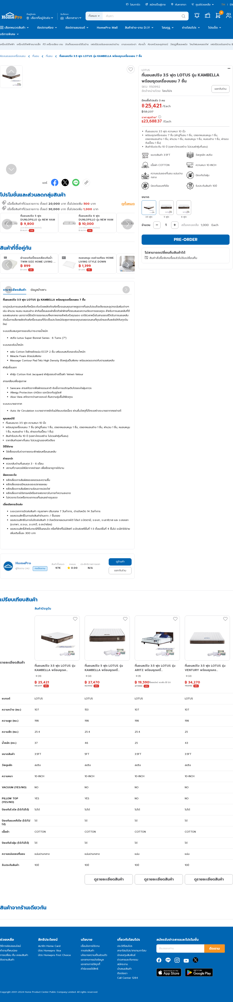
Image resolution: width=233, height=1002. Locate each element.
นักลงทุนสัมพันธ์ (126, 955)
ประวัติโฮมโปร (124, 946)
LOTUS (146, 70)
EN (231, 5)
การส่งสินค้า (87, 951)
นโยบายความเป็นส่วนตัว (94, 955)
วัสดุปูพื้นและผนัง (178, 44)
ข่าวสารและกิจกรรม (127, 960)
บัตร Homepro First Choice (54, 955)
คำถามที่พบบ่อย (8, 951)
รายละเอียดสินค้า (14, 290)
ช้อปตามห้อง (45, 27)
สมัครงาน (122, 964)
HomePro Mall (107, 27)
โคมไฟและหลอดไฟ (199, 44)
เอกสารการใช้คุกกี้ (90, 964)
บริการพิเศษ (7, 34)
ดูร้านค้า (120, 561)
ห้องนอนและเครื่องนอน (12, 56)
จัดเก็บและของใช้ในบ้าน (77, 44)
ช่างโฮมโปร (189, 27)
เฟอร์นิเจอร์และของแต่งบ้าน (105, 44)
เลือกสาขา (71, 18)
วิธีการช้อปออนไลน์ (10, 946)
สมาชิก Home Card (49, 946)
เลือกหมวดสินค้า (15, 27)
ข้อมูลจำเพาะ (38, 290)
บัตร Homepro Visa (49, 951)
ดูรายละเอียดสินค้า (109, 879)
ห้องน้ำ (142, 44)
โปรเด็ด (213, 27)
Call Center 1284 (127, 978)
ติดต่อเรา (122, 973)
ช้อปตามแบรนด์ (75, 27)
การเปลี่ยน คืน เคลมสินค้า (14, 955)
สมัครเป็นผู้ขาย (155, 5)
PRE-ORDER (186, 240)
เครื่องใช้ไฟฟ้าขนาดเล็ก (29, 44)
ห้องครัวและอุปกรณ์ (158, 44)
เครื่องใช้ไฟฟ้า (7, 44)
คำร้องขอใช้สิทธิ (89, 969)
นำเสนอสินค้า (124, 969)
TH (223, 5)
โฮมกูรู (166, 27)
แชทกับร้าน (120, 570)
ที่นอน (35, 56)
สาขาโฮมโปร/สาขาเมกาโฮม (131, 951)
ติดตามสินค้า (7, 960)
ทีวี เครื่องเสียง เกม (53, 44)
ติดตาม (214, 948)
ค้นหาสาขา (178, 5)
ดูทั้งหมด (128, 204)
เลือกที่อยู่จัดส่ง (40, 18)
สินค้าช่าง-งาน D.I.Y (137, 27)
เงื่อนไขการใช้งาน (90, 946)
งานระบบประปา (128, 44)
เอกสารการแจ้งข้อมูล (92, 960)
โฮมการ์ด (133, 5)
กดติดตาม (40, 568)
